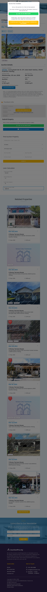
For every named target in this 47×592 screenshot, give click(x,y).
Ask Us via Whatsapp (23, 13)
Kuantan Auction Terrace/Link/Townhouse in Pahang (23, 22)
